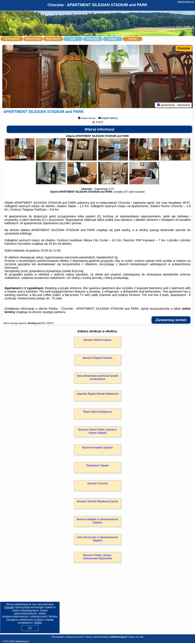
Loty (73, 39)
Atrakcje (112, 39)
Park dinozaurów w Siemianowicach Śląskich (97, 540)
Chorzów (183, 48)
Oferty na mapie (33, 39)
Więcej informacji (99, 130)
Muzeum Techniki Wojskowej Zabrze (97, 502)
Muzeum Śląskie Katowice (97, 358)
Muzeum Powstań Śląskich (97, 448)
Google (9, 607)
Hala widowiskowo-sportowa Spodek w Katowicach (97, 378)
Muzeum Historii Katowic (97, 340)
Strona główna (11, 39)
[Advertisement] (97, 603)
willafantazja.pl (185, 1)
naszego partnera (53, 313)
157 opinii (129, 192)
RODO (38, 622)
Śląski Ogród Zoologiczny (97, 412)
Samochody (93, 39)
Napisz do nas (135, 637)
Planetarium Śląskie (97, 466)
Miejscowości (53, 39)
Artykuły (132, 39)
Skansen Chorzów (97, 484)
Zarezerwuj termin (171, 321)
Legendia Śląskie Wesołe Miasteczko (97, 394)
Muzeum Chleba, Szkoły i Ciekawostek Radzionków (97, 558)
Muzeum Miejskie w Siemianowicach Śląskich (97, 522)
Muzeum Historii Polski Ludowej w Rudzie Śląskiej (97, 432)
